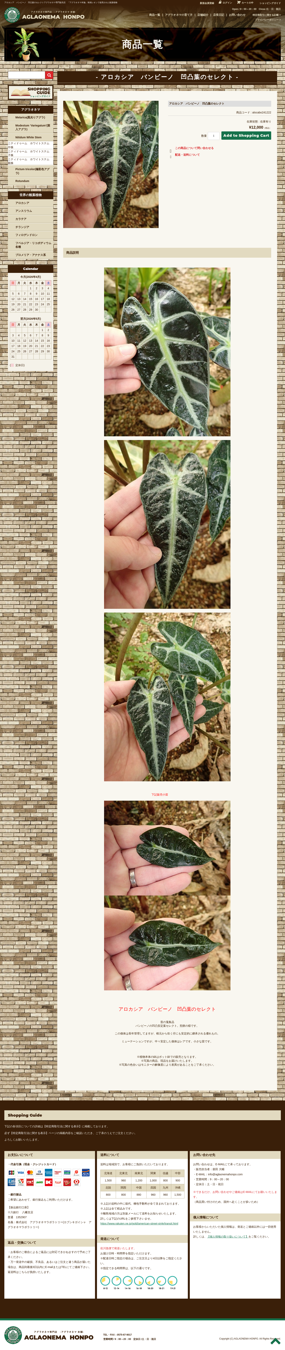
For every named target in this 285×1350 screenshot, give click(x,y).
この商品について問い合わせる (191, 149)
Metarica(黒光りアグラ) (30, 117)
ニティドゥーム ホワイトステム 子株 (30, 153)
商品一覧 (154, 14)
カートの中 (247, 2)
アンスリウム (23, 210)
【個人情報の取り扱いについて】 (227, 1236)
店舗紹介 (202, 14)
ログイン (227, 2)
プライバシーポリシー (267, 19)
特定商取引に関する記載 (266, 15)
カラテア (20, 219)
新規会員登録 (207, 3)
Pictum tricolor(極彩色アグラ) (32, 171)
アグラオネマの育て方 (179, 14)
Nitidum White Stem (28, 137)
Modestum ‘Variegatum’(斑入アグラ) (32, 127)
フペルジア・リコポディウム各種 (33, 245)
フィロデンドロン (26, 235)
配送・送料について (184, 155)
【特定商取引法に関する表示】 (62, 1126)
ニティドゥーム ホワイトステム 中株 (30, 145)
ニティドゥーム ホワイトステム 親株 (30, 161)
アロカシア (22, 203)
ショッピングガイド (270, 3)
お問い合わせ (237, 14)
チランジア (22, 227)
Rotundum (22, 181)
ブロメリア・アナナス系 (30, 254)
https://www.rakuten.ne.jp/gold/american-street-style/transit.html (139, 1223)
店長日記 (218, 14)
